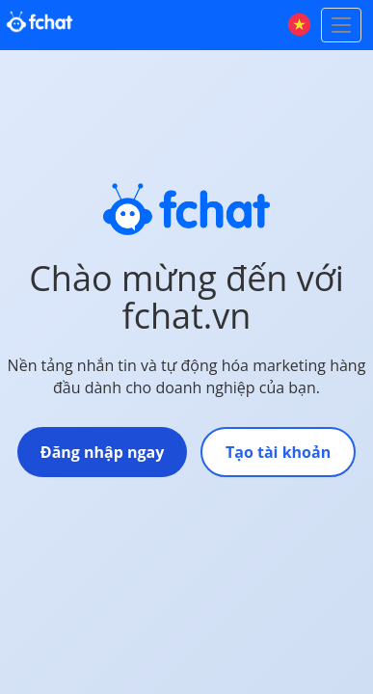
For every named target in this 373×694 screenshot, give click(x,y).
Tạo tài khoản (278, 452)
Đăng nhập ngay (102, 452)
